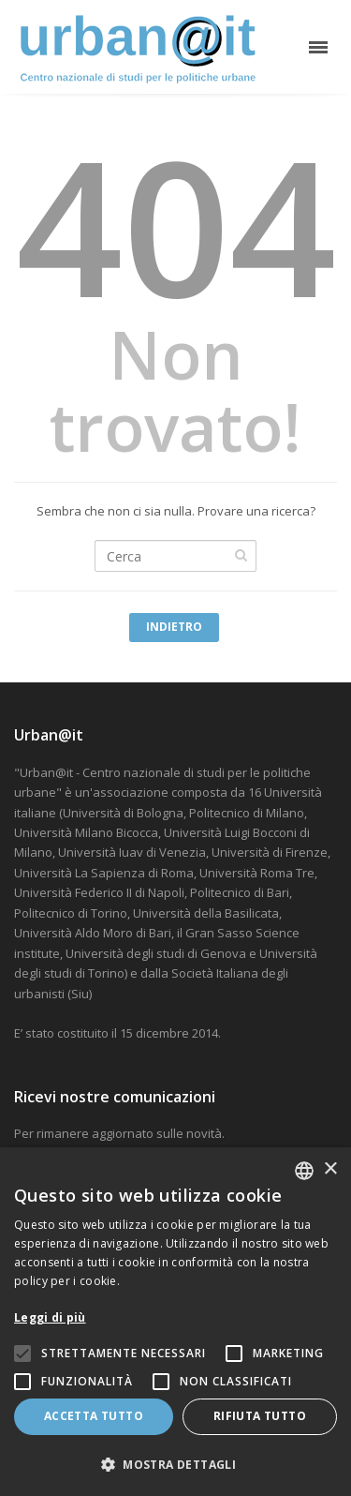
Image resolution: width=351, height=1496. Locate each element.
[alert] (175, 1321)
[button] (175, 1464)
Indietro (174, 627)
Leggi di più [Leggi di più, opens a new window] (50, 1317)
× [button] (330, 1169)
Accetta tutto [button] (93, 1416)
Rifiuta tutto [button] (259, 1416)
